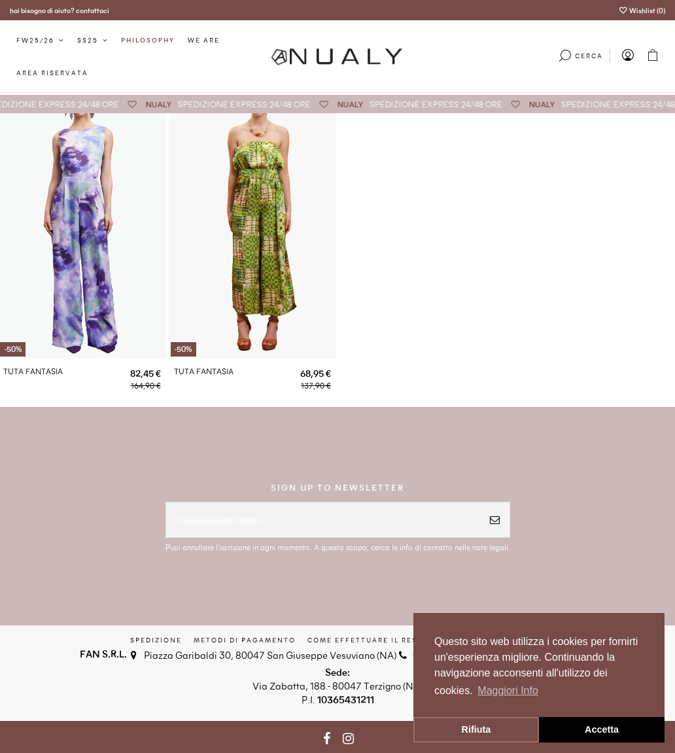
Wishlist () (642, 10)
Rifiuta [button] (476, 729)
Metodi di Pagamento (245, 639)
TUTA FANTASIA (33, 371)
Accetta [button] (602, 729)
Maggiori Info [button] (507, 690)
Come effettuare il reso (365, 639)
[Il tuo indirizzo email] (323, 519)
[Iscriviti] (495, 519)
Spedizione (156, 639)
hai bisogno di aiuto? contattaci (59, 10)
